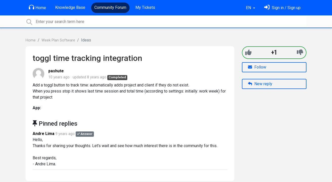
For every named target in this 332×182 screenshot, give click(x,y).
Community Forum (110, 7)
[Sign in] (282, 8)
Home (37, 7)
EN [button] (249, 7)
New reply (260, 83)
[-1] (300, 52)
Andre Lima (43, 133)
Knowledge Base (70, 7)
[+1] (248, 52)
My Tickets (145, 7)
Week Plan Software (58, 40)
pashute (56, 71)
